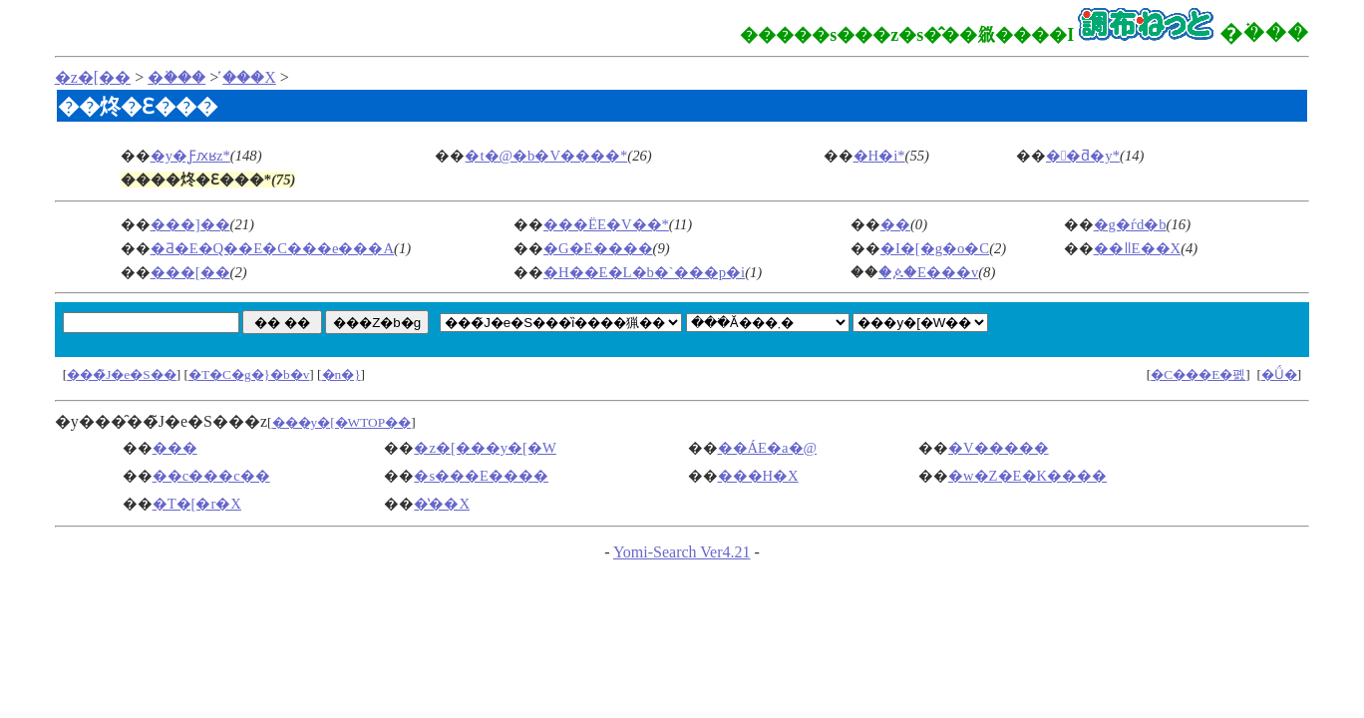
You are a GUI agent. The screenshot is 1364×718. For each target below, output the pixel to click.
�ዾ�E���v (928, 272)
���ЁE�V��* (606, 224)
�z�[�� (93, 77)
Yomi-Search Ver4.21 (682, 551)
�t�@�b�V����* (546, 156)
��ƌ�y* (1083, 156)
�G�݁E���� (598, 248)
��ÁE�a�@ (768, 448)
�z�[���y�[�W (484, 448)
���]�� (190, 224)
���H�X (758, 476)
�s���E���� (481, 476)
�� (895, 224)
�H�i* (879, 156)
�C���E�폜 (1198, 374)
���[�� (190, 272)
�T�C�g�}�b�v (248, 374)
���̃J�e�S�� (121, 374)
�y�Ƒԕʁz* (190, 156)
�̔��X (249, 77)
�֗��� (176, 77)
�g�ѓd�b (1130, 224)
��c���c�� (211, 476)
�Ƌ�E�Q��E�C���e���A (272, 248)
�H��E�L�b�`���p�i (644, 272)
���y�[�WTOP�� (342, 422)
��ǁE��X (1138, 248)
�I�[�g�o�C (934, 248)
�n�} (341, 374)
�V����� (998, 448)
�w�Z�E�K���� (1027, 476)
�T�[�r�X (197, 504)
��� (175, 448)
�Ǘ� (1279, 374)
